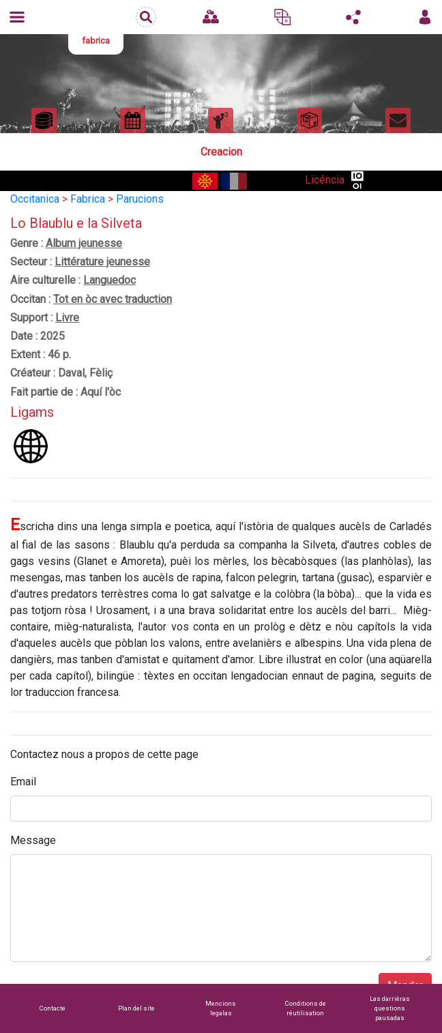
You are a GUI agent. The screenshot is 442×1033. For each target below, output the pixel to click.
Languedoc (109, 280)
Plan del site (136, 1008)
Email (23, 781)
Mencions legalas (220, 1008)
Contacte (52, 1008)
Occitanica (34, 198)
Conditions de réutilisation (305, 1008)
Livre (67, 317)
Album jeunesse (84, 243)
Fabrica (87, 198)
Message (33, 840)
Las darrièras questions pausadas (390, 1008)
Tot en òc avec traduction (112, 299)
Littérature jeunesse (102, 261)
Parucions (140, 198)
